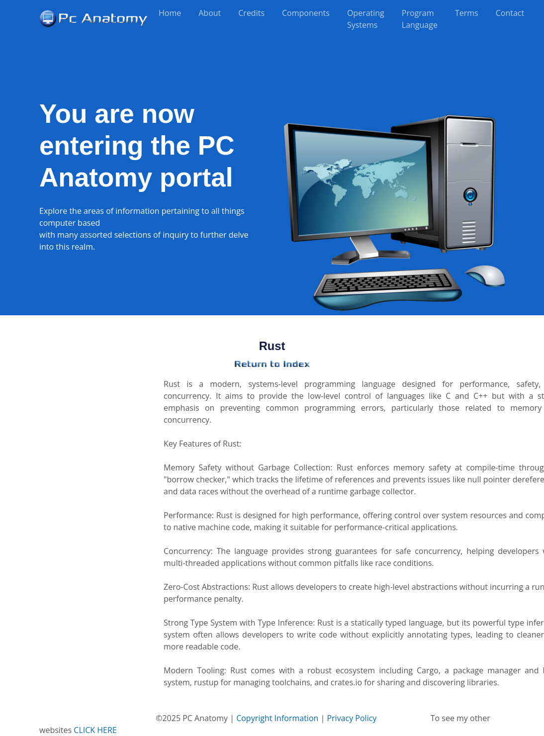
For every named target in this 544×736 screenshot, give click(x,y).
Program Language (420, 18)
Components (306, 12)
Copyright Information (277, 718)
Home (170, 12)
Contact (510, 12)
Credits (251, 12)
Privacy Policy (351, 718)
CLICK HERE (95, 730)
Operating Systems (365, 18)
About (209, 12)
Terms (466, 12)
